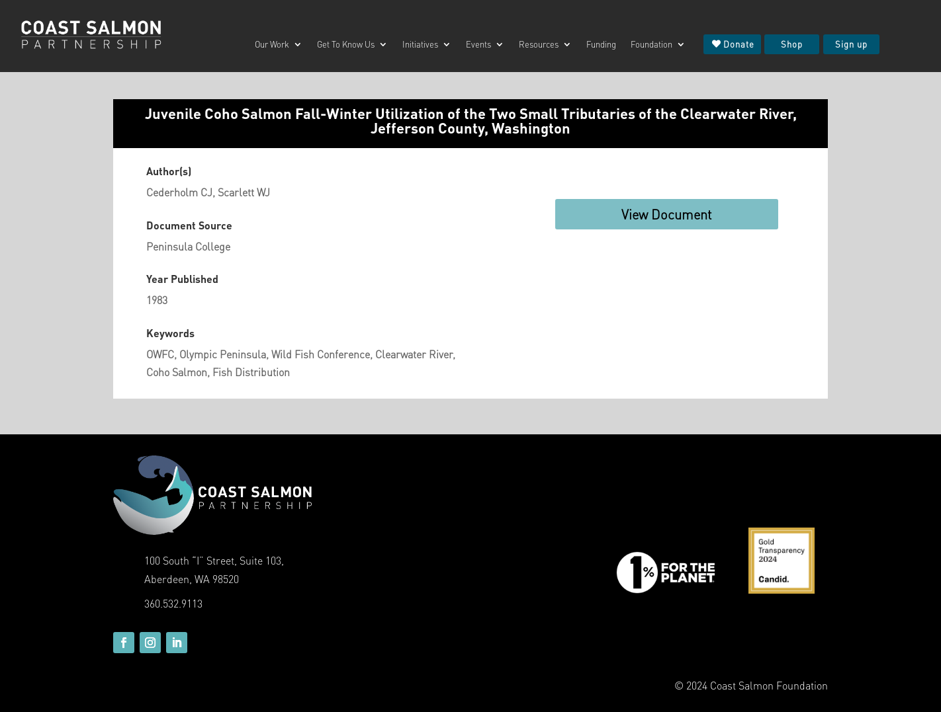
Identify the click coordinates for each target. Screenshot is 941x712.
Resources (539, 45)
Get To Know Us (346, 45)
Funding (601, 45)
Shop (792, 44)
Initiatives (420, 45)
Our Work (272, 45)
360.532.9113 (173, 603)
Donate (738, 44)
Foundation (651, 45)
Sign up (851, 44)
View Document (666, 214)
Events (478, 45)
